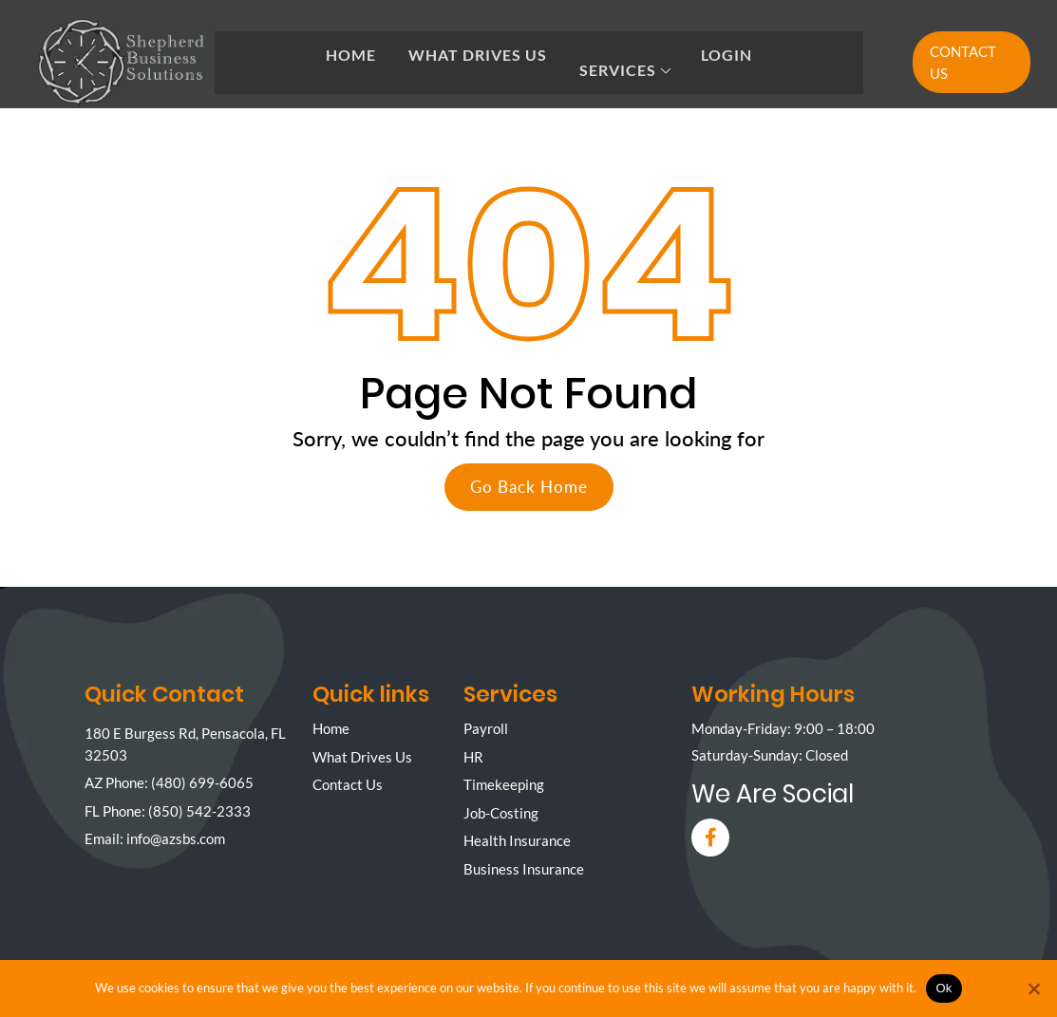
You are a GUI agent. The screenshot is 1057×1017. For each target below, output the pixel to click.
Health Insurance (517, 840)
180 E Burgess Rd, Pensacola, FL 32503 (185, 744)
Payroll (485, 728)
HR (473, 756)
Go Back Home (529, 487)
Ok (943, 988)
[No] (1033, 988)
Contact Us (963, 62)
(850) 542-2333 (199, 810)
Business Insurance (523, 868)
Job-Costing (500, 812)
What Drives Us (477, 55)
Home (351, 55)
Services (617, 70)
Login (726, 55)
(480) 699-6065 (202, 782)
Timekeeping (503, 784)
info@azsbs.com (175, 838)
